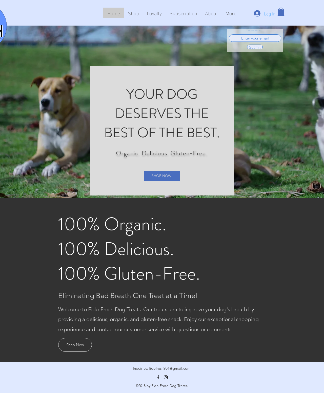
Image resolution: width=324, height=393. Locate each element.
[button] (281, 12)
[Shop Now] (75, 345)
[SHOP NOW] (162, 176)
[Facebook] (158, 377)
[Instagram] (165, 377)
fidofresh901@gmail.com (170, 368)
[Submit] (255, 47)
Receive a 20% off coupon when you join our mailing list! (254, 30)
